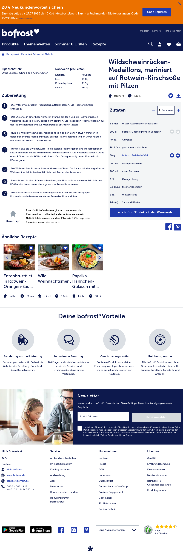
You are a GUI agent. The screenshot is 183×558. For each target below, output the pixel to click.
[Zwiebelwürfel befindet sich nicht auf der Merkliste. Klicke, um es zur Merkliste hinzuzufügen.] (172, 155)
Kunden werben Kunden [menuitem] (64, 490)
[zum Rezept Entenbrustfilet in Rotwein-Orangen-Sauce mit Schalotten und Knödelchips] (19, 257)
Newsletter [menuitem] (56, 484)
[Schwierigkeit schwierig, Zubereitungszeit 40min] (132, 95)
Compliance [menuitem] (106, 496)
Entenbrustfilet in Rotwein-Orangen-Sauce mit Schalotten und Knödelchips (19, 281)
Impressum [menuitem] (105, 473)
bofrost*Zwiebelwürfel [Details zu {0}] (135, 155)
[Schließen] (179, 4)
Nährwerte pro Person (70, 69)
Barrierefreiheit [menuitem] (107, 507)
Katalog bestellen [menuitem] (60, 467)
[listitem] (53, 107)
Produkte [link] (10, 44)
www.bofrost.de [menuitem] (13, 473)
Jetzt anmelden (165, 416)
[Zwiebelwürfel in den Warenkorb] (178, 155)
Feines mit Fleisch (43, 54)
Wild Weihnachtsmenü (54, 278)
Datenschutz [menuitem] (106, 479)
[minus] (153, 110)
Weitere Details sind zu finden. (116, 434)
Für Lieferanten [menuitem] (107, 501)
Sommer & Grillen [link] (71, 44)
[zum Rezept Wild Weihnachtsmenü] (53, 257)
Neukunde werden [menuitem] (157, 473)
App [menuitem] (52, 479)
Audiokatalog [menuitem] (57, 473)
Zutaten (118, 110)
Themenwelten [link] (36, 44)
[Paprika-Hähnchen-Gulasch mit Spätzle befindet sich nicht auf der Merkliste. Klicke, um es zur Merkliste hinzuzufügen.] (99, 248)
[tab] (160, 44)
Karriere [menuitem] (156, 30)
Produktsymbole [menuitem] (156, 488)
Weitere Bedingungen (26, 18)
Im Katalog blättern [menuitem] (61, 462)
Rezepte (26, 54)
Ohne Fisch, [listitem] (26, 72)
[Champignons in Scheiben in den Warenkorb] (178, 132)
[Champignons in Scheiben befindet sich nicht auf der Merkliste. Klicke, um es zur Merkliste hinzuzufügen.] (172, 132)
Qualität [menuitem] (151, 456)
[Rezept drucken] (178, 95)
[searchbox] (113, 44)
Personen (167, 110)
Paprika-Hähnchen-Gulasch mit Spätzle (84, 281)
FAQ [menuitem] (4, 456)
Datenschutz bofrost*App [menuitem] (113, 484)
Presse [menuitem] (102, 462)
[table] (145, 165)
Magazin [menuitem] (144, 30)
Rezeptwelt (12, 54)
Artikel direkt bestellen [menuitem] (63, 456)
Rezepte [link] (98, 44)
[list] (91, 352)
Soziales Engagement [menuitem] (111, 490)
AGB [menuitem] (101, 467)
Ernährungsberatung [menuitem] (158, 462)
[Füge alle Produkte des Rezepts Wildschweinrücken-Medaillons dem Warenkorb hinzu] (145, 212)
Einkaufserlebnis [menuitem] (156, 467)
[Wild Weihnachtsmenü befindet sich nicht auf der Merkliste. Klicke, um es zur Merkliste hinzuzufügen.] (65, 248)
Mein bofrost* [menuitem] (12, 468)
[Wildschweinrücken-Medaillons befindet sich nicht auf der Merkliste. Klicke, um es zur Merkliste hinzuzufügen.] (170, 95)
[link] (29, 33)
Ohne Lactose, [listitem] (10, 72)
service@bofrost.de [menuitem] (15, 479)
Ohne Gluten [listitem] (40, 72)
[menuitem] (10, 46)
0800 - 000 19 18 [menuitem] (14, 485)
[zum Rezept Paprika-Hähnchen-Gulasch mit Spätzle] (88, 257)
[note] (19, 296)
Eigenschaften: (12, 69)
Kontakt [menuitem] (6, 462)
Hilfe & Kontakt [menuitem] (172, 30)
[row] (80, 75)
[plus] (178, 110)
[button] (156, 12)
